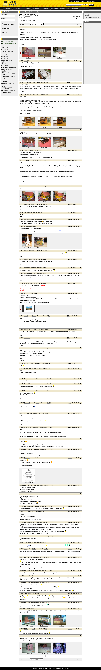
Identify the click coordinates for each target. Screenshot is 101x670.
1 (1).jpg (29, 201)
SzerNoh (27, 15)
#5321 (44, 150)
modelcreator (27, 337)
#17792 (45, 522)
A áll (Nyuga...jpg (29, 625)
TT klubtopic (5, 49)
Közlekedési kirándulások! (8, 76)
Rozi (25, 212)
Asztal (29, 19)
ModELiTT (26, 636)
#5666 (44, 160)
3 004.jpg (44, 127)
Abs (25, 204)
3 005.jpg (59, 127)
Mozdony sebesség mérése (9, 67)
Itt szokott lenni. (24, 540)
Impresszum (53, 668)
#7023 (49, 348)
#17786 (51, 494)
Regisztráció (4, 32)
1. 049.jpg (44, 79)
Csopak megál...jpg (59, 625)
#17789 (51, 506)
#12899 (49, 402)
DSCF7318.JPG (41, 247)
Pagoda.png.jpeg (29, 482)
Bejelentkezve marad (8, 24)
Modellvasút (24, 19)
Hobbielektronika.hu (75, 1)
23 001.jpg (28, 147)
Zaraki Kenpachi (28, 439)
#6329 (44, 250)
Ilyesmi (21, 562)
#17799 (46, 582)
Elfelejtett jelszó (5, 34)
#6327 (42, 212)
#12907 (49, 413)
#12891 (49, 383)
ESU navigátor (5, 88)
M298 (25, 608)
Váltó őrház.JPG (59, 653)
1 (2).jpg (44, 201)
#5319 (45, 94)
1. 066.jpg (44, 57)
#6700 (48, 315)
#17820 (45, 628)
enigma (26, 548)
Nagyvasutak (5, 56)
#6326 (44, 204)
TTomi (25, 82)
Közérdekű (4, 63)
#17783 (51, 485)
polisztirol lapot (36, 100)
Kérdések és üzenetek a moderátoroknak (8, 84)
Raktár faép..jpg (44, 653)
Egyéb (34, 20)
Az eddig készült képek (26, 66)
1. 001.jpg (28, 57)
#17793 (45, 542)
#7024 (49, 363)
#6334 (45, 273)
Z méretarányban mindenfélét (9, 94)
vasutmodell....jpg (28, 313)
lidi (24, 150)
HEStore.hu (84, 1)
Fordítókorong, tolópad (7, 86)
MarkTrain (26, 226)
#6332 (45, 267)
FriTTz (26, 449)
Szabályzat (66, 668)
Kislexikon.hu (91, 1)
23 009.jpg (44, 147)
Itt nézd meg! (23, 395)
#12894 (49, 390)
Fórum (22, 11)
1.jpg (59, 201)
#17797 (46, 575)
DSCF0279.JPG (27, 247)
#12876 (49, 378)
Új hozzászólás (76, 16)
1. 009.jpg (28, 79)
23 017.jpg (59, 147)
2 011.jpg (59, 57)
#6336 (45, 283)
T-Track (4, 78)
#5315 (45, 82)
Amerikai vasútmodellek (8, 51)
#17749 (51, 449)
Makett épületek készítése (32, 11)
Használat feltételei (37, 668)
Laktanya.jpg (29, 653)
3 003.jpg (28, 127)
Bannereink (60, 668)
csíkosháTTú (27, 427)
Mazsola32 (27, 368)
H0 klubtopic (5, 58)
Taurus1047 (27, 293)
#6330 (45, 259)
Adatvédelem (46, 668)
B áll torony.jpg (44, 625)
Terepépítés (5, 65)
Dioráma (35, 19)
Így (20, 566)
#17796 (46, 557)
